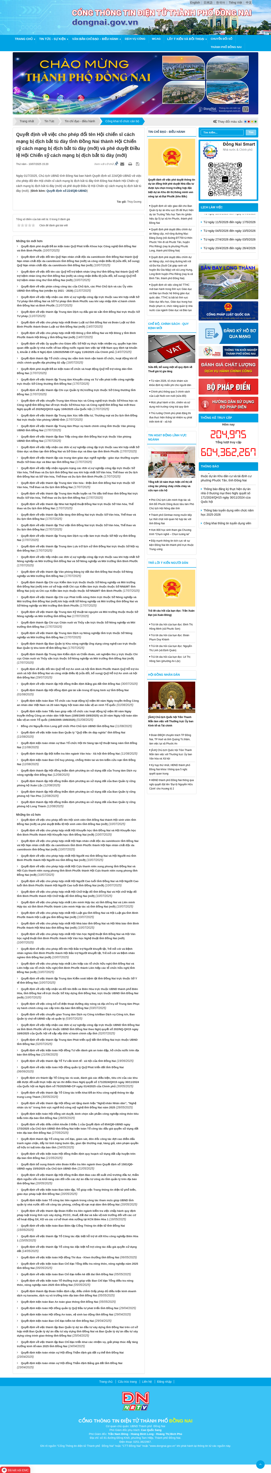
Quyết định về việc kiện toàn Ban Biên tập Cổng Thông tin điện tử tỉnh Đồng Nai (73, 1225)
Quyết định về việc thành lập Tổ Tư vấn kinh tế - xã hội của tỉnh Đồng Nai (68, 1061)
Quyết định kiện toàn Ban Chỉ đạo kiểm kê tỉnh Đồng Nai (57, 1320)
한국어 (220, 2)
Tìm (251, 132)
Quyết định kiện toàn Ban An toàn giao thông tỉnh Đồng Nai (59, 1301)
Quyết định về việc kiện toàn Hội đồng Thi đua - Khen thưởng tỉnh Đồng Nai (70, 1257)
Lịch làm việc (212, 207)
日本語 (208, 2)
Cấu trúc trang (127, 1381)
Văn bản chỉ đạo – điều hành (95, 39)
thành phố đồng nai (226, 47)
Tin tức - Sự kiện (52, 39)
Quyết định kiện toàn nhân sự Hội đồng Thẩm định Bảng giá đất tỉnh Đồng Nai (71, 1363)
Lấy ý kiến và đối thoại (185, 39)
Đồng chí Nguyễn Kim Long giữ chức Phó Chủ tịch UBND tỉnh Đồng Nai (67, 726)
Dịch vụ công (135, 38)
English (195, 2)
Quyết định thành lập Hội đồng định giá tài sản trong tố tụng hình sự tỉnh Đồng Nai (75, 690)
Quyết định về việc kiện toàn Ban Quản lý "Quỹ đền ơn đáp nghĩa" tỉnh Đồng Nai (73, 732)
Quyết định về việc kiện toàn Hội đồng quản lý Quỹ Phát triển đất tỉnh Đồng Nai (72, 1067)
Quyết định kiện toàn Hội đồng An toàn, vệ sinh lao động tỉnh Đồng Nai (67, 1314)
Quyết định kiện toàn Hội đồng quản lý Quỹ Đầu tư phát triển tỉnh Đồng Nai (69, 1308)
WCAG (156, 38)
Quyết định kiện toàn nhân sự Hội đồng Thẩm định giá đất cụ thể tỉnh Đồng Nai (72, 1352)
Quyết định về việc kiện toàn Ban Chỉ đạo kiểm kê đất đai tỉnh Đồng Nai (67, 1274)
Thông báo (210, 466)
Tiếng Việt (235, 2)
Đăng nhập (164, 1381)
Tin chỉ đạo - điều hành (166, 131)
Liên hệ (147, 1381)
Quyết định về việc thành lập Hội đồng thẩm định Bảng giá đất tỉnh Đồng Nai (70, 683)
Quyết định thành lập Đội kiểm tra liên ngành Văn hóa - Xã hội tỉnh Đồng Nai (70, 753)
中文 (249, 2)
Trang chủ (24, 39)
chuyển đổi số (221, 38)
